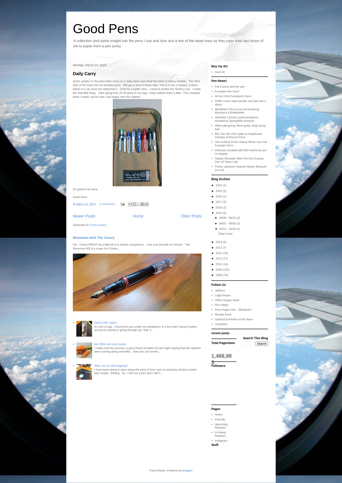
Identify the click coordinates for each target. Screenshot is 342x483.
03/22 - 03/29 (228, 228)
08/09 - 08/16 (228, 217)
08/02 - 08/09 (228, 223)
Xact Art (220, 72)
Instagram (221, 440)
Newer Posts (84, 216)
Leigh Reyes (223, 295)
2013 (219, 247)
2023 (219, 185)
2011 (219, 258)
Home (138, 216)
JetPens (220, 290)
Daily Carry (84, 73)
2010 (219, 264)
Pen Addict (221, 305)
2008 (219, 275)
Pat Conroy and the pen (230, 86)
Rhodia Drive (223, 314)
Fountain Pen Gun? (227, 91)
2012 (219, 253)
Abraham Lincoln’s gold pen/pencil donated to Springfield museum (236, 119)
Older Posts (191, 216)
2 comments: (107, 204)
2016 (219, 207)
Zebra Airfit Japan (105, 322)
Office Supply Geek (227, 300)
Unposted (221, 324)
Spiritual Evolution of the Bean (234, 319)
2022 (219, 191)
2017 (219, 201)
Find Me (220, 419)
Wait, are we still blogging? (111, 365)
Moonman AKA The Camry (94, 237)
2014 (219, 242)
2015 (219, 213)
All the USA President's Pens (233, 96)
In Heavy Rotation (220, 434)
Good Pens (105, 28)
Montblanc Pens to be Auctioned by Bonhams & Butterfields (237, 111)
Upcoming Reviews (221, 426)
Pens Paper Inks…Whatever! (233, 309)
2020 (219, 196)
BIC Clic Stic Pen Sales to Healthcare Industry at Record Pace (238, 135)
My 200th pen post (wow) (110, 344)
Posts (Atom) (98, 225)
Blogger (187, 470)
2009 (219, 269)
